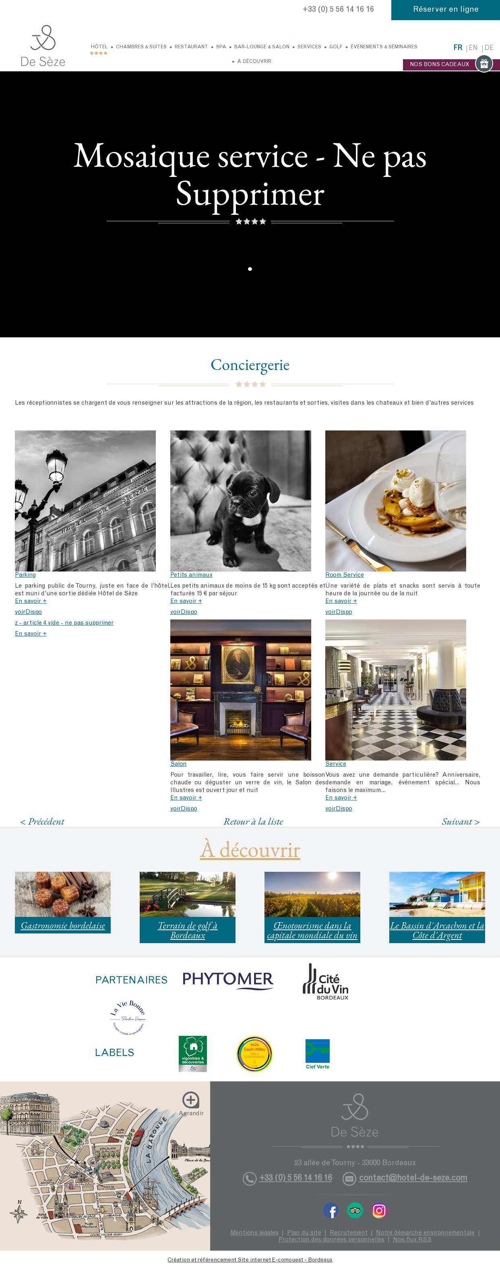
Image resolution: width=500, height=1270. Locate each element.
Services (309, 47)
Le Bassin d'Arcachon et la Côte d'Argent (437, 930)
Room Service (344, 575)
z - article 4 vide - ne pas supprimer (64, 623)
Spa (221, 47)
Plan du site (304, 1233)
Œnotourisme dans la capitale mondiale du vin (312, 930)
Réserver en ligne (446, 10)
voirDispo (28, 612)
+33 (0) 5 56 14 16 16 (338, 10)
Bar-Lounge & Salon (261, 47)
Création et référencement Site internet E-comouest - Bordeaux (250, 1260)
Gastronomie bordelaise (63, 925)
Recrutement (349, 1233)
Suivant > (461, 821)
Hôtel (99, 47)
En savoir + (31, 602)
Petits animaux (191, 575)
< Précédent (42, 821)
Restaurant (191, 47)
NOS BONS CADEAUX (451, 65)
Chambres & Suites (141, 47)
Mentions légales (254, 1233)
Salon (178, 764)
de (489, 48)
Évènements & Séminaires (384, 47)
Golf (336, 47)
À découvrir (254, 61)
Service (335, 764)
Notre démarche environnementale (425, 1233)
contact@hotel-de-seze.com (413, 1178)
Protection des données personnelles (331, 1240)
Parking (25, 575)
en (473, 48)
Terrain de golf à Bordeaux (187, 930)
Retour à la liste (253, 821)
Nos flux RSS (412, 1240)
